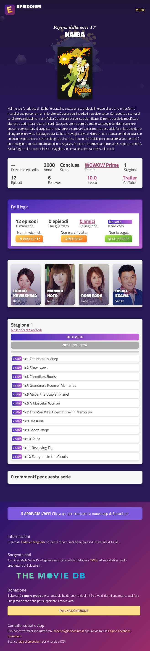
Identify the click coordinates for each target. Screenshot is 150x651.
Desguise (33, 421)
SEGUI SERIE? (118, 238)
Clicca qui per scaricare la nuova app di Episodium (75, 513)
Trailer (130, 178)
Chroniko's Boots (39, 376)
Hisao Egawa (122, 293)
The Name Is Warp (40, 358)
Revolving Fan (38, 447)
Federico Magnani (33, 542)
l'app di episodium (29, 641)
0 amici (87, 221)
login (24, 206)
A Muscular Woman (41, 403)
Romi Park (91, 295)
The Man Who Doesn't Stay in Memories (57, 412)
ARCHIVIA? (73, 238)
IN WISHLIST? (29, 238)
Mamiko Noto (55, 293)
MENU (140, 10)
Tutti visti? (74, 337)
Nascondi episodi (26, 330)
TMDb (94, 560)
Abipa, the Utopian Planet (46, 394)
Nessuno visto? (75, 345)
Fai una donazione (73, 610)
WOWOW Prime (102, 165)
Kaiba (31, 438)
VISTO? (17, 359)
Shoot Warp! (36, 430)
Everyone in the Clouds (45, 456)
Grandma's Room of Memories (49, 385)
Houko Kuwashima (25, 293)
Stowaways (35, 367)
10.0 (92, 178)
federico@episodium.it (69, 630)
